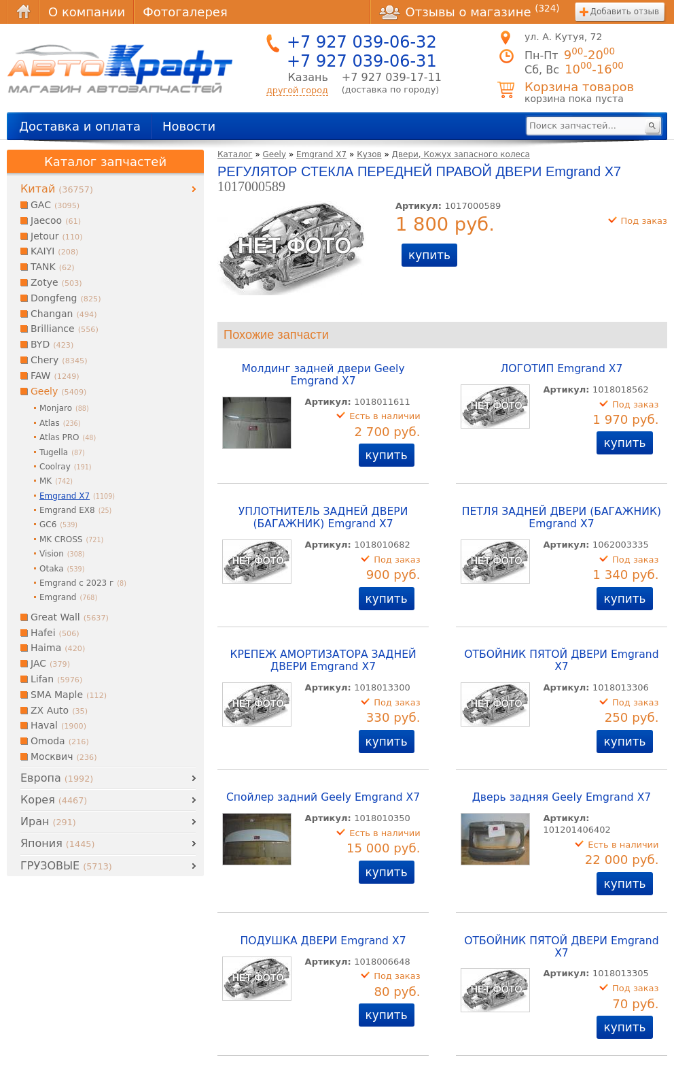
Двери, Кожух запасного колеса (461, 154)
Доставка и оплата (80, 126)
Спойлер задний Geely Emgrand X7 (323, 797)
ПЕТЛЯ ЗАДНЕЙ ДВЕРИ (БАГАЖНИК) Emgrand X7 (561, 517)
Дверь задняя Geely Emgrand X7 (562, 797)
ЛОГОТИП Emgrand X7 (561, 369)
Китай (56, 188)
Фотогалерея (185, 12)
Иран (48, 821)
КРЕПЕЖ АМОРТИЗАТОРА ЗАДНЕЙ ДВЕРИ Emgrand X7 (323, 660)
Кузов (369, 154)
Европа (56, 777)
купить (429, 255)
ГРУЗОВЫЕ (66, 865)
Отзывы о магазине (469, 11)
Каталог (235, 154)
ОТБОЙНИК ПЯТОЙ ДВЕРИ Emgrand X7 (561, 660)
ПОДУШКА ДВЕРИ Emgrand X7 (323, 941)
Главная (23, 12)
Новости (188, 126)
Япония (57, 843)
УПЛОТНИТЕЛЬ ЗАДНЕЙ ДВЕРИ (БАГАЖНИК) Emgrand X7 (323, 517)
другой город (297, 90)
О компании (86, 12)
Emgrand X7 (321, 154)
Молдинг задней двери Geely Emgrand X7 (322, 375)
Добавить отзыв (624, 11)
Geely (275, 154)
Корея (53, 799)
